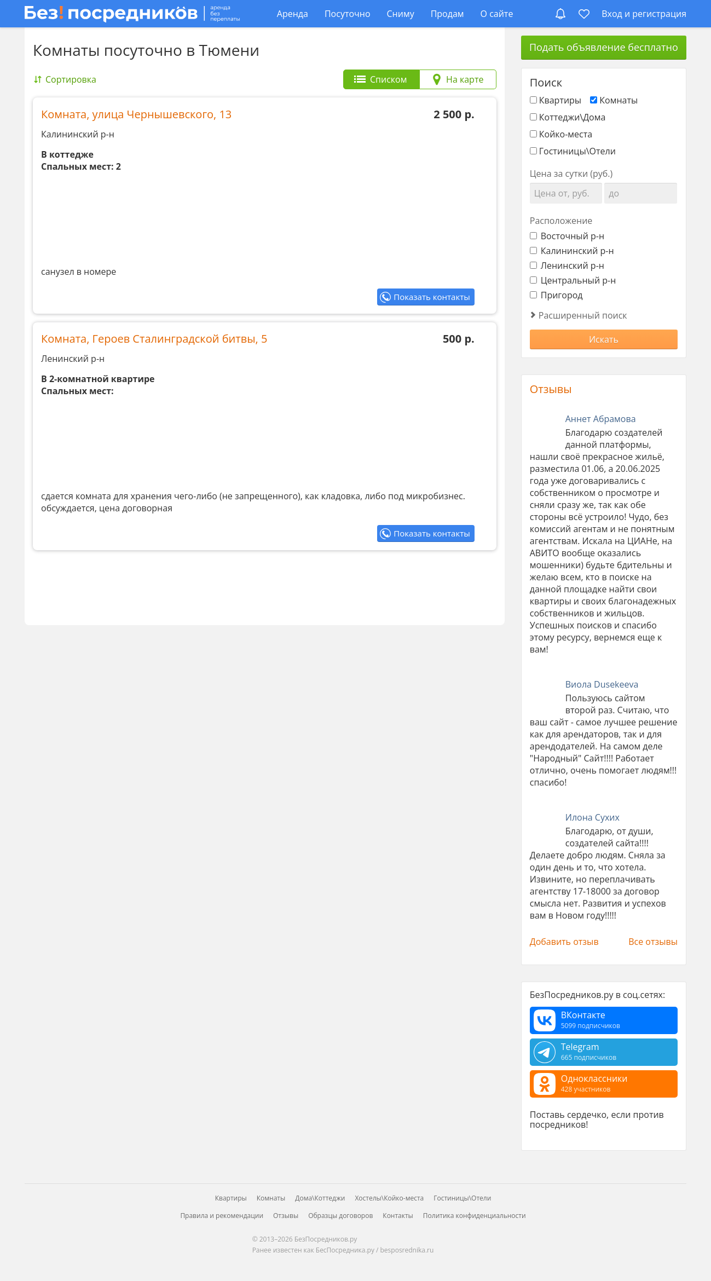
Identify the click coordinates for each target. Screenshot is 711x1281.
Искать (603, 339)
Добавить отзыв (564, 942)
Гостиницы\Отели (577, 151)
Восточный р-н (567, 236)
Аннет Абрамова (600, 419)
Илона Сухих (592, 817)
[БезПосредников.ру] (132, 13)
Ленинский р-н (567, 265)
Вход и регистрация (644, 14)
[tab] (381, 79)
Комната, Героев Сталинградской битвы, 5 (154, 338)
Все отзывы (653, 942)
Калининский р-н (572, 251)
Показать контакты (432, 296)
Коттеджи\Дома (572, 117)
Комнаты (618, 100)
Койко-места (565, 134)
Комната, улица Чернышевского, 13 (136, 114)
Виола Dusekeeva (602, 684)
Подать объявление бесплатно (603, 47)
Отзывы (551, 389)
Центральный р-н (573, 280)
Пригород (556, 295)
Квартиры (560, 100)
